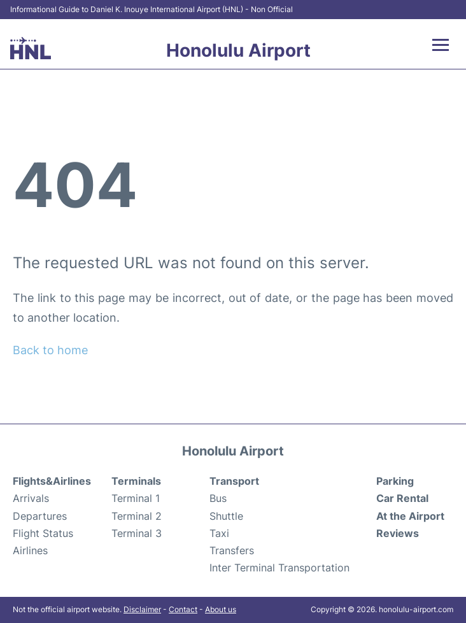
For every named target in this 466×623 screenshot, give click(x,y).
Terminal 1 (135, 498)
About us (220, 609)
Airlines (30, 550)
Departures (40, 516)
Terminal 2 (136, 516)
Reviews (397, 533)
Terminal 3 (136, 533)
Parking (395, 481)
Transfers (231, 550)
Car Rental (402, 498)
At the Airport (410, 516)
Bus (218, 498)
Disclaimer (142, 609)
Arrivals (31, 498)
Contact (183, 609)
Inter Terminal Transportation (279, 567)
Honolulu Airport (238, 50)
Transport (234, 481)
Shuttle (226, 516)
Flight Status (43, 533)
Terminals (136, 481)
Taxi (219, 533)
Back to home (50, 350)
